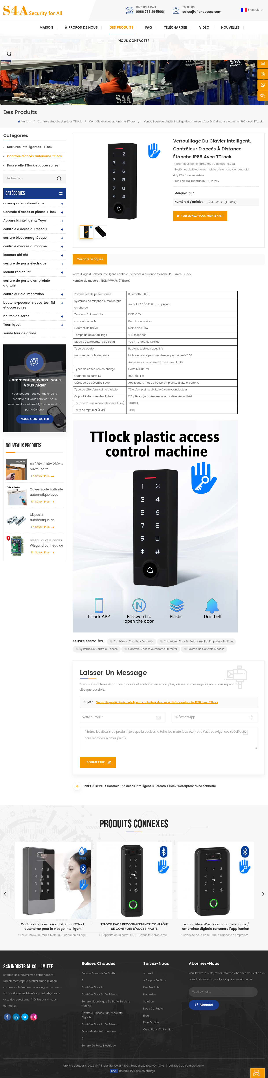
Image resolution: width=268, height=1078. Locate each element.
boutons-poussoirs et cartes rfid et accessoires (29, 305)
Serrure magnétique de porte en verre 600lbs (106, 1004)
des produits (151, 988)
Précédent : (89, 786)
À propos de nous (81, 27)
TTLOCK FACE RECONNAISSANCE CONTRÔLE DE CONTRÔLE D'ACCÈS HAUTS (134, 926)
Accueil (148, 973)
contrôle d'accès (93, 988)
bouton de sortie (16, 316)
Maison (46, 27)
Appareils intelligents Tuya (24, 220)
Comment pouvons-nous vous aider (35, 382)
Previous (5, 893)
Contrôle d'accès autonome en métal (151, 649)
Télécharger (175, 27)
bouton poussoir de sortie (98, 973)
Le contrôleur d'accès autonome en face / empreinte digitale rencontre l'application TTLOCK (215, 926)
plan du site (151, 1023)
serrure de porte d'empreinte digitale (26, 283)
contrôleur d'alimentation (23, 294)
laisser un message (241, 1073)
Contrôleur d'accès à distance (131, 642)
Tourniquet (11, 324)
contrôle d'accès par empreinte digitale (102, 1015)
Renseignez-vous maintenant (200, 216)
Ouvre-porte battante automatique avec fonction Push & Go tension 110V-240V (46, 492)
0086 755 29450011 (150, 11)
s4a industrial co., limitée (28, 967)
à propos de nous (155, 980)
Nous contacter (134, 41)
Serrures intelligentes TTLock (29, 147)
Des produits (121, 27)
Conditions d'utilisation (158, 1030)
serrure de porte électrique (24, 263)
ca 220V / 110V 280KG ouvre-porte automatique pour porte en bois (46, 466)
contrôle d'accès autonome (25, 246)
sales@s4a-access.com (201, 11)
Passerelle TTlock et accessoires (33, 165)
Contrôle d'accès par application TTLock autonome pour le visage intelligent (53, 926)
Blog (146, 1016)
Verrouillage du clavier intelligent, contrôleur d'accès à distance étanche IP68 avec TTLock (157, 702)
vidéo (204, 27)
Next (263, 893)
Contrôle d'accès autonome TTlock (112, 122)
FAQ (148, 27)
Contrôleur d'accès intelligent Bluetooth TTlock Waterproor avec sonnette (161, 786)
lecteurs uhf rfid (15, 254)
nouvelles (230, 27)
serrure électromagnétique (25, 237)
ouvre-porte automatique (23, 203)
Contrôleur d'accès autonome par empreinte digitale (196, 642)
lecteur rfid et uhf (17, 272)
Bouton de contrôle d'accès (204, 649)
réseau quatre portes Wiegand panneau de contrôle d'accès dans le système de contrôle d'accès (46, 543)
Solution (148, 1002)
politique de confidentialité (186, 1066)
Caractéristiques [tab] (90, 259)
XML (161, 1066)
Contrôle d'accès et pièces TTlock (60, 122)
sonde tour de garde (19, 333)
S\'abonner (204, 1004)
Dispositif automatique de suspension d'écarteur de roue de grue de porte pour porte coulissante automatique (46, 517)
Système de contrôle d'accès (96, 649)
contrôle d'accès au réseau (25, 229)
